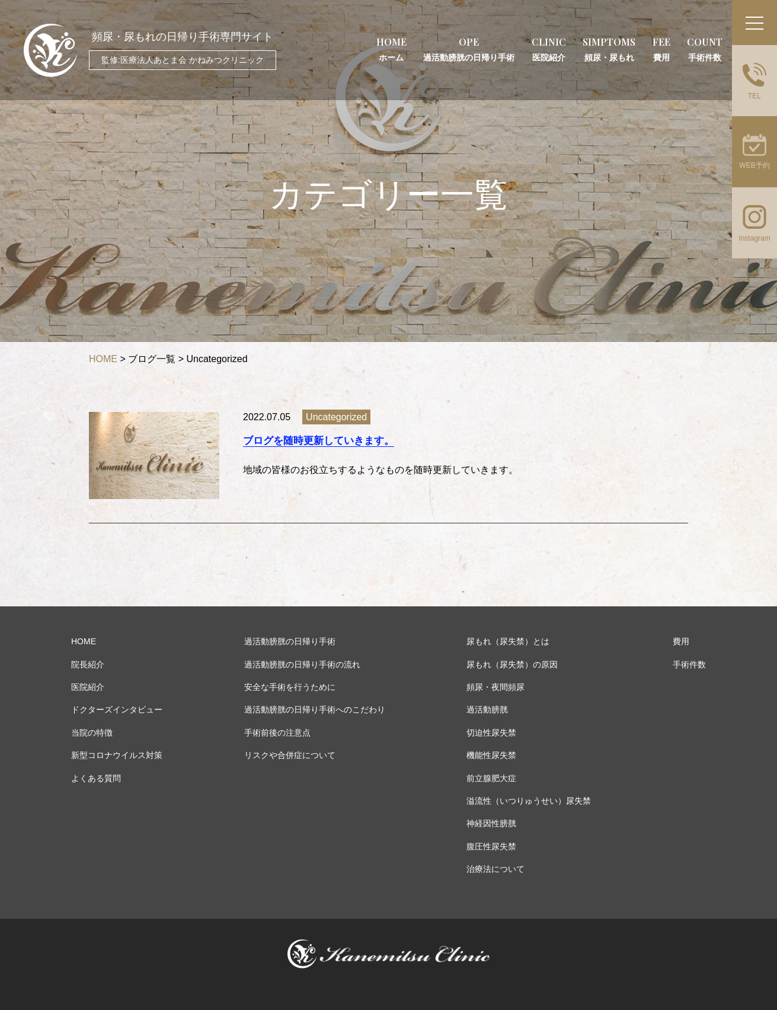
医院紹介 (87, 687)
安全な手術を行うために (289, 687)
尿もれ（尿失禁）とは (507, 641)
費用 (681, 641)
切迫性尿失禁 (491, 732)
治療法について (495, 869)
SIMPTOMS (609, 49)
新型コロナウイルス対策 (116, 755)
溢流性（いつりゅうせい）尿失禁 (528, 801)
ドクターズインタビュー (116, 709)
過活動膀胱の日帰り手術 (289, 641)
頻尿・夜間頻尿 (495, 687)
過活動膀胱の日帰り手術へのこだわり (314, 709)
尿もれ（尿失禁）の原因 (512, 664)
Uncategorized (336, 417)
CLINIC (549, 49)
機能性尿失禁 (491, 755)
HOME (391, 49)
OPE (468, 49)
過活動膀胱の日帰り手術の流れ (302, 664)
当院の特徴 (92, 732)
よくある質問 (96, 778)
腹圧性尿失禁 (491, 846)
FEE (661, 49)
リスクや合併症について (289, 755)
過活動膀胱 (487, 709)
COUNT (704, 49)
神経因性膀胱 (491, 823)
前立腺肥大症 (491, 778)
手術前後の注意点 (277, 732)
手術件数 (689, 664)
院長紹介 (87, 664)
